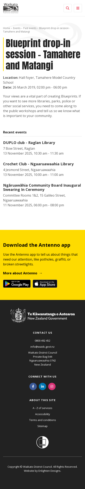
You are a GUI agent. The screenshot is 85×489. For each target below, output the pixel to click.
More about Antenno (20, 273)
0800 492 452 (42, 340)
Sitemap (42, 426)
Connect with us (42, 376)
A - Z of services (42, 408)
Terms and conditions (42, 420)
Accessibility (42, 414)
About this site (42, 400)
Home (6, 28)
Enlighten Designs (49, 471)
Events (16, 28)
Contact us (42, 332)
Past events (29, 28)
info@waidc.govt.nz (42, 346)
